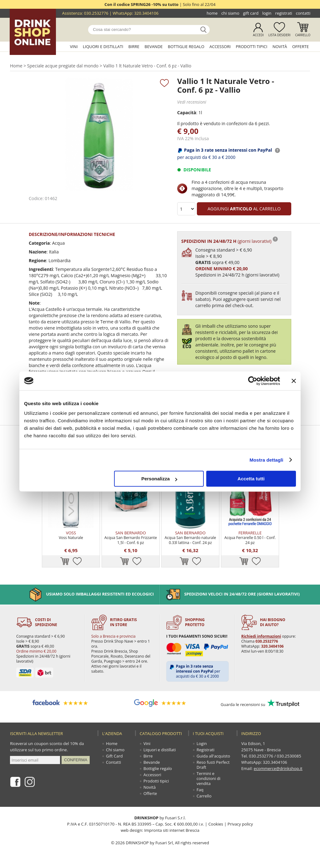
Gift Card (250, 13)
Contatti (303, 13)
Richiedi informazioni (261, 636)
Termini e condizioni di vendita (208, 778)
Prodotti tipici (252, 46)
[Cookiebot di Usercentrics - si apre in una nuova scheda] (252, 380)
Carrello (303, 35)
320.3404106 (146, 13)
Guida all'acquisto (213, 756)
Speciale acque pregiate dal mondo (62, 66)
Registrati (283, 13)
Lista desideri (279, 35)
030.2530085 (289, 756)
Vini (74, 46)
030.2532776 (96, 13)
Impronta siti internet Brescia (171, 830)
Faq (200, 789)
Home (212, 13)
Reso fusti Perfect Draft (213, 764)
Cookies (215, 824)
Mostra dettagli (266, 460)
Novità (279, 46)
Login (266, 13)
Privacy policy (240, 824)
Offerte (300, 46)
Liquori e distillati (103, 46)
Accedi (258, 35)
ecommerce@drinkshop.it (278, 768)
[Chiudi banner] (294, 381)
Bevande (154, 46)
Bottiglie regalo (186, 46)
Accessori (220, 46)
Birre (133, 46)
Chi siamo (230, 13)
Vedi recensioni (191, 102)
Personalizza (159, 478)
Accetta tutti (251, 478)
